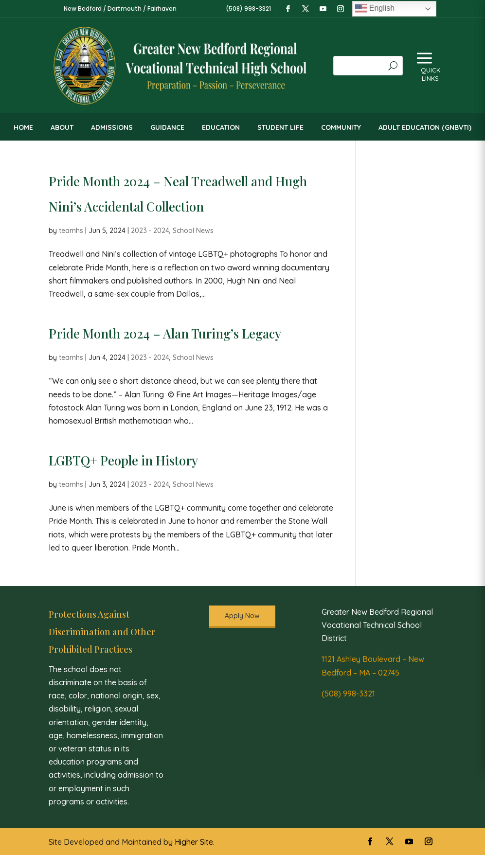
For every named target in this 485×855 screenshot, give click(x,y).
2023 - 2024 (150, 230)
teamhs (71, 230)
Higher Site (194, 842)
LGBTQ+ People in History (123, 460)
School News (193, 230)
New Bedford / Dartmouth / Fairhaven (120, 8)
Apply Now (242, 615)
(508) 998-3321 (348, 693)
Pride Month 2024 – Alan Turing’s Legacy (165, 333)
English (375, 9)
